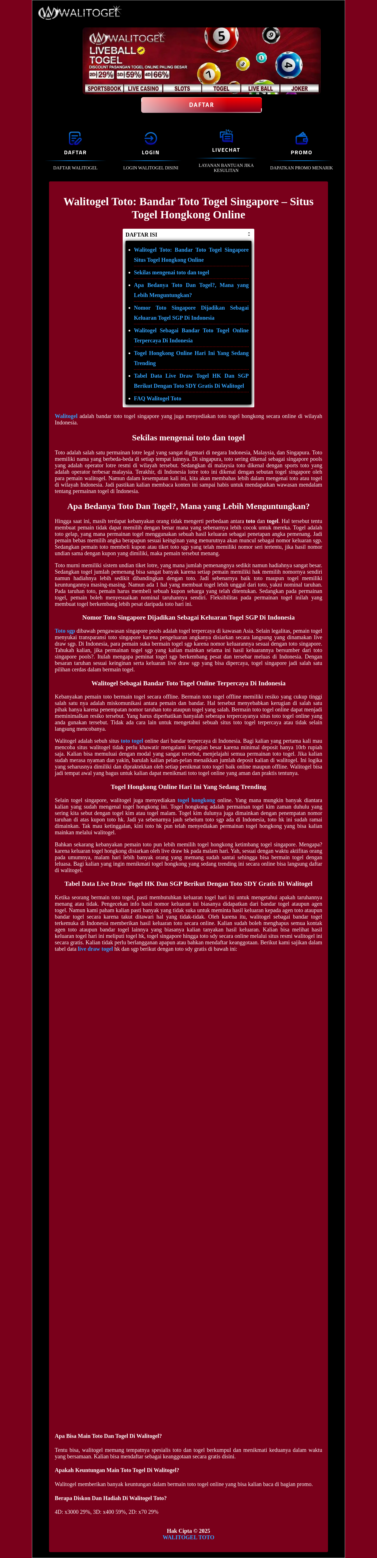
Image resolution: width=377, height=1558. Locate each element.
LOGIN (151, 152)
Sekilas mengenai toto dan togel (171, 272)
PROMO (301, 152)
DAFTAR (75, 152)
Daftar (201, 105)
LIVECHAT (226, 149)
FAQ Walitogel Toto (157, 398)
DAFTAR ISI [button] (188, 235)
